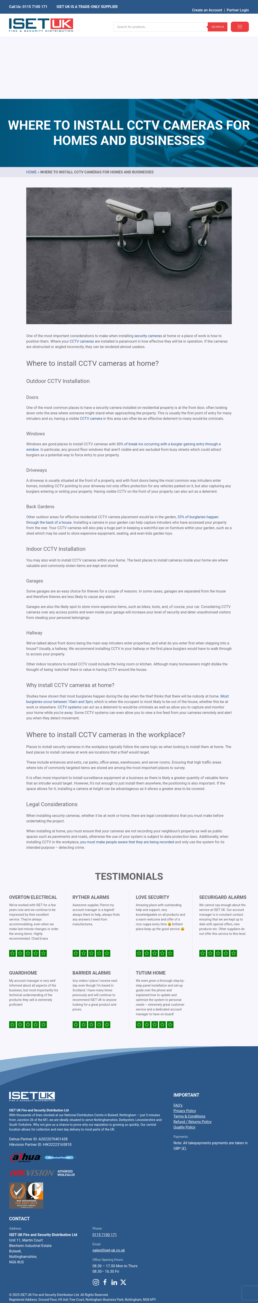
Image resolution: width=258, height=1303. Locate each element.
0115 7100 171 (104, 1165)
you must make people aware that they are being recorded (127, 773)
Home (31, 103)
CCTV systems (70, 638)
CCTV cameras (82, 272)
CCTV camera (91, 349)
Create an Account (207, 3)
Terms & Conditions (189, 1047)
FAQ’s (178, 1036)
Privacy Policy (185, 1041)
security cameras (148, 266)
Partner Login (238, 3)
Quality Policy (184, 1058)
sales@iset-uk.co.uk (108, 1181)
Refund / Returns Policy (193, 1052)
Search (217, 18)
